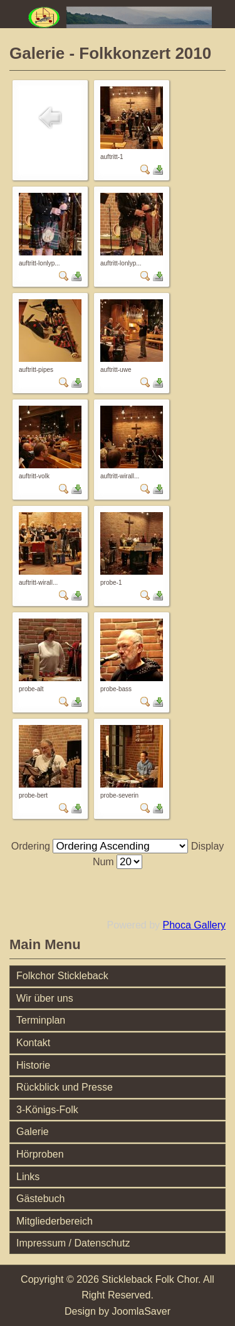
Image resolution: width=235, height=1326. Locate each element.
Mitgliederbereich (54, 1221)
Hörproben (40, 1154)
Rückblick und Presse (64, 1087)
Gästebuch (40, 1198)
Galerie (32, 1131)
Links (27, 1176)
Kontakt (33, 1042)
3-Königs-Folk (47, 1109)
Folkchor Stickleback (62, 975)
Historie (33, 1065)
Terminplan (40, 1020)
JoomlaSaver (141, 1311)
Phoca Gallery (194, 925)
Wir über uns (44, 998)
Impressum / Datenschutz (73, 1243)
